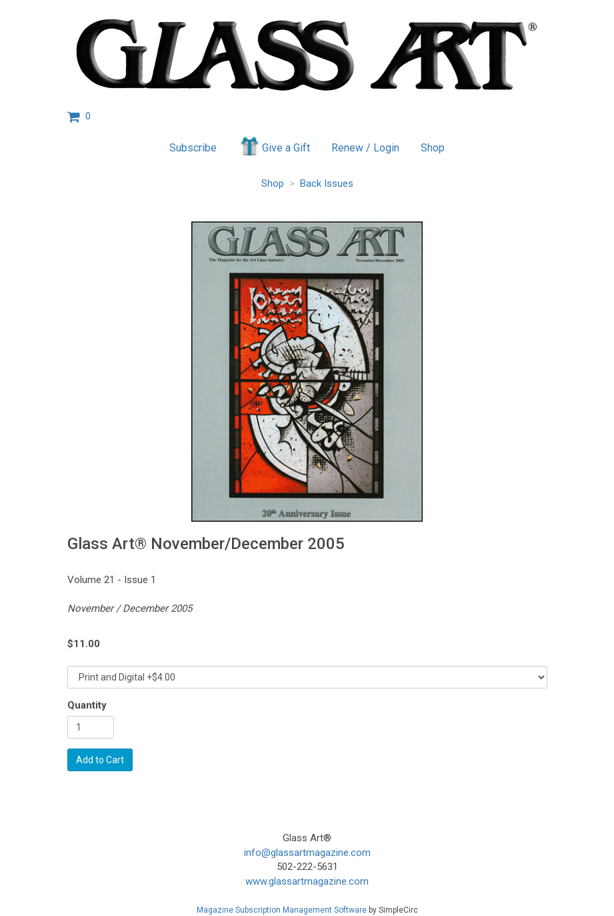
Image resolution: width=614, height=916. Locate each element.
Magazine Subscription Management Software (282, 910)
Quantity (87, 705)
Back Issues (326, 183)
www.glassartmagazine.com (307, 881)
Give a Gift (274, 146)
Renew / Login (365, 147)
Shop (433, 147)
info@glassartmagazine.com (307, 853)
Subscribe (193, 147)
